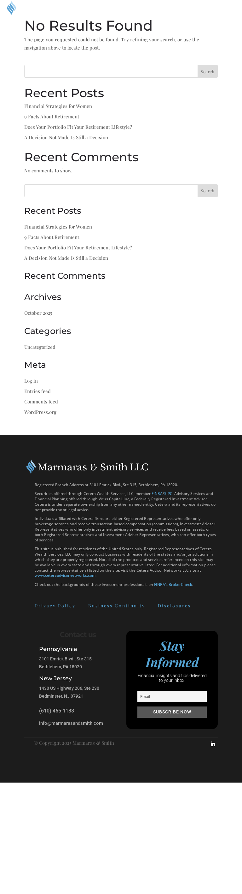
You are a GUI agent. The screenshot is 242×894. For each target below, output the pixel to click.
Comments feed (41, 401)
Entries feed (37, 391)
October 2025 (38, 313)
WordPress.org (40, 412)
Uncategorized (39, 347)
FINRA (157, 493)
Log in (31, 381)
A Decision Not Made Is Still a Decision (66, 137)
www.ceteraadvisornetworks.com (65, 575)
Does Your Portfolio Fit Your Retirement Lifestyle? (78, 127)
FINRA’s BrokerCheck (173, 584)
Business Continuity (87, 606)
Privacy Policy (26, 606)
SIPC (168, 493)
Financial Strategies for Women (58, 106)
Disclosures (145, 606)
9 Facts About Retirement (51, 116)
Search (207, 71)
